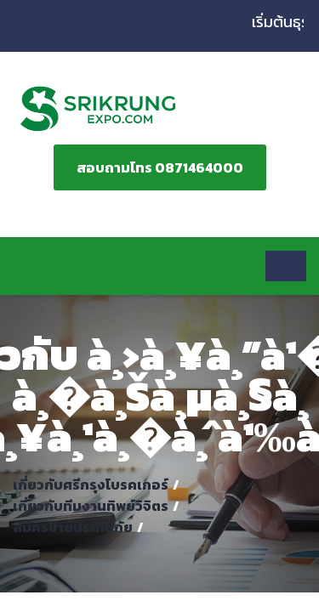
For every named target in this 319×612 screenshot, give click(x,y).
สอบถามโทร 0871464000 (160, 167)
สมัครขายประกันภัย (73, 527)
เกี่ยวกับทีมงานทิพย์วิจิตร (90, 506)
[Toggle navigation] (285, 266)
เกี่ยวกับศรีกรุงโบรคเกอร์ (90, 484)
